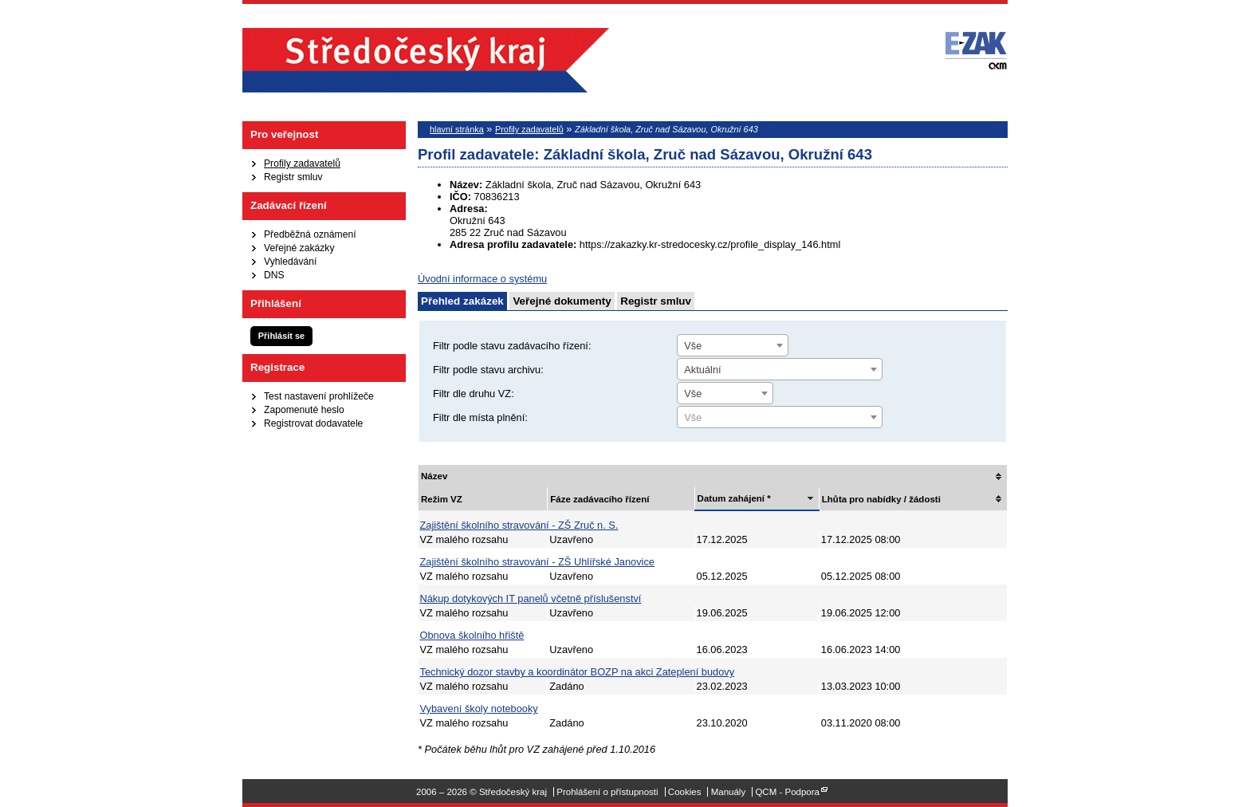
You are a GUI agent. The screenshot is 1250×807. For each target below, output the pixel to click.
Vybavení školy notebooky (479, 708)
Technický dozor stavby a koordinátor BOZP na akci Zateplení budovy (577, 672)
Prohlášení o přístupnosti (607, 792)
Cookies (685, 792)
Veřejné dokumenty (562, 301)
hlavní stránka (457, 129)
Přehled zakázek (462, 301)
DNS (274, 275)
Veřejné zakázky (299, 248)
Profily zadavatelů (302, 163)
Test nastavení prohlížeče (319, 396)
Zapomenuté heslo (304, 409)
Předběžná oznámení (310, 234)
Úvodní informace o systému (482, 279)
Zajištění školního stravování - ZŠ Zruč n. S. (519, 525)
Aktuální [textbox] (702, 370)
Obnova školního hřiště (472, 635)
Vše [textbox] (693, 346)
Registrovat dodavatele (313, 423)
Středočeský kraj (425, 60)
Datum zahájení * (734, 498)
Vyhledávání (290, 261)
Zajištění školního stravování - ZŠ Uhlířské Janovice (537, 562)
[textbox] (780, 418)
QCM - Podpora (787, 792)
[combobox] (732, 345)
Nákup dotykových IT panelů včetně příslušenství (531, 598)
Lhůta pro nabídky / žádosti (881, 499)
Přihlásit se (281, 336)
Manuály (728, 792)
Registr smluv (293, 177)
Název (434, 476)
